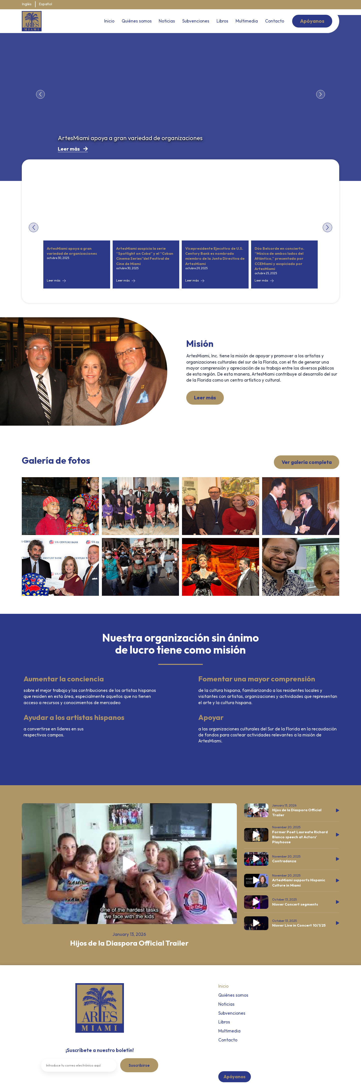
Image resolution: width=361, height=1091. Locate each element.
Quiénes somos (137, 21)
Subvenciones (195, 21)
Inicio (109, 21)
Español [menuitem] (45, 4)
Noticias (167, 21)
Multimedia (247, 21)
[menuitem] (27, 4)
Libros (222, 21)
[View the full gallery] (60, 506)
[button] (40, 94)
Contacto (274, 21)
